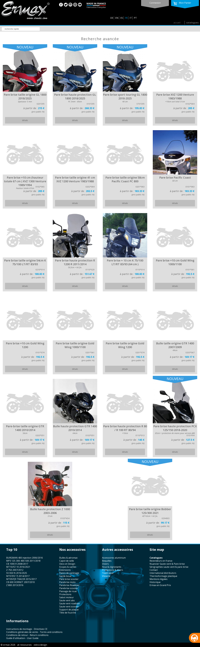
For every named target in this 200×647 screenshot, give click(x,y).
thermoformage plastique (163, 576)
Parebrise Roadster (69, 585)
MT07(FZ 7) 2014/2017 (17, 576)
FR (126, 17)
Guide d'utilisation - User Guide (22, 638)
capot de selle (66, 560)
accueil (176, 22)
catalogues (192, 22)
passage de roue (68, 591)
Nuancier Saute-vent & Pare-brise (167, 563)
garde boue (65, 576)
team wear (108, 572)
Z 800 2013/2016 (14, 585)
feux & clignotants (111, 566)
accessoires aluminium (114, 557)
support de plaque (69, 609)
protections (65, 594)
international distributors (163, 572)
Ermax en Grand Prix (160, 585)
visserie (106, 576)
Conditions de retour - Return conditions (27, 635)
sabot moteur (66, 597)
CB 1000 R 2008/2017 (17, 563)
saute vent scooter (69, 606)
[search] (21, 29)
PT (135, 17)
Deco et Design (67, 563)
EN (116, 17)
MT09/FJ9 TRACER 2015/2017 (21, 579)
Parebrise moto (67, 582)
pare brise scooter (68, 579)
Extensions (65, 569)
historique (155, 582)
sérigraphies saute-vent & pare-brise (169, 566)
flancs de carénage (69, 572)
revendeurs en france (161, 560)
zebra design (40, 644)
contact (154, 569)
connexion (155, 2)
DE (111, 17)
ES (121, 17)
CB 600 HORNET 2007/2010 (20, 582)
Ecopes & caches (67, 566)
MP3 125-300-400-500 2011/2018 (23, 560)
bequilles (107, 560)
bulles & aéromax (68, 557)
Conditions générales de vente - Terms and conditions (34, 632)
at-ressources (24, 644)
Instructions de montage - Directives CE (26, 629)
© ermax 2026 (8, 644)
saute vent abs (67, 600)
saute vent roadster (69, 603)
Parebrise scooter (68, 588)
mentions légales (159, 579)
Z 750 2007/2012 (14, 569)
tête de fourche (67, 612)
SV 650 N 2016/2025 (16, 572)
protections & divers (112, 569)
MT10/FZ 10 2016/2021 (18, 566)
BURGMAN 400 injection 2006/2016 (24, 557)
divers (105, 563)
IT (131, 17)
